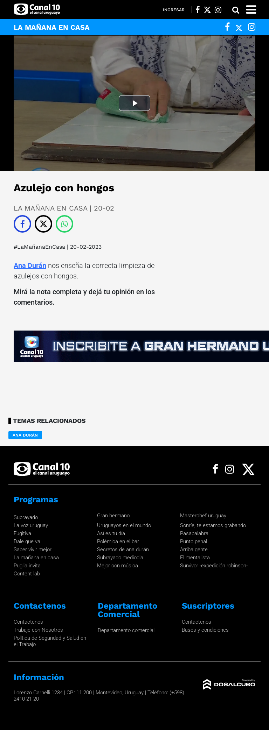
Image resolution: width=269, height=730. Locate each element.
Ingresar (174, 9)
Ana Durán (30, 265)
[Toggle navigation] (251, 9)
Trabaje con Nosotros (38, 630)
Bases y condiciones (205, 630)
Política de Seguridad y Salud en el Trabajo (50, 641)
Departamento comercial (126, 630)
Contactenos (28, 622)
